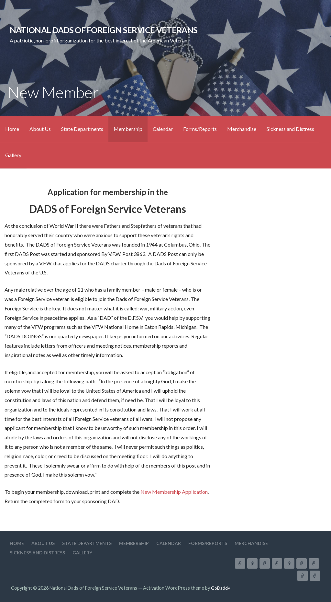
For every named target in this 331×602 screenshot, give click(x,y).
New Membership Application (174, 492)
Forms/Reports (200, 129)
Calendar (163, 129)
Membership (128, 129)
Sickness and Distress (290, 129)
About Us (40, 129)
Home (12, 129)
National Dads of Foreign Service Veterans (104, 30)
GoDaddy (220, 588)
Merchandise (241, 129)
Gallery (13, 155)
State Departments (82, 129)
